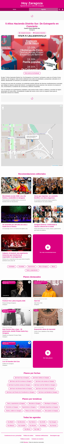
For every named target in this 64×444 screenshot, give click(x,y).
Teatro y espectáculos (32, 270)
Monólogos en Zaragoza (51, 403)
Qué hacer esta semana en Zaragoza (45, 381)
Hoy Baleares (11, 425)
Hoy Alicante (32, 425)
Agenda (43, 9)
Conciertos (6, 68)
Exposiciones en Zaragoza (29, 407)
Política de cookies (28, 435)
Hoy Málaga (43, 425)
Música (53, 266)
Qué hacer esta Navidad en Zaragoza (48, 392)
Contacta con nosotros (37, 438)
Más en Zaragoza (43, 266)
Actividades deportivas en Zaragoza (49, 407)
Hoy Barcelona (21, 422)
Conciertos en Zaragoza (12, 407)
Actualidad (21, 266)
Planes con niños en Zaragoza (33, 410)
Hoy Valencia (32, 422)
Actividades (12, 266)
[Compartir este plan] (25, 33)
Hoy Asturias (53, 425)
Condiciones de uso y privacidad (13, 435)
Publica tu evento (25, 438)
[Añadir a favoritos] (39, 33)
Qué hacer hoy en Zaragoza (22, 377)
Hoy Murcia (27, 429)
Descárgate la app (54, 435)
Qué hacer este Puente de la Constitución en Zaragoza (21, 392)
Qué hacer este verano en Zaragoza (45, 388)
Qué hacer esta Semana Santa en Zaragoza (21, 388)
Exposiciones (31, 266)
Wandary (26, 442)
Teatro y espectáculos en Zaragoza (16, 403)
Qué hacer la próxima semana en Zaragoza (19, 385)
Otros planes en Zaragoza (51, 410)
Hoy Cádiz (36, 429)
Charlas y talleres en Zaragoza (13, 410)
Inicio (14, 9)
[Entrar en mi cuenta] (62, 9)
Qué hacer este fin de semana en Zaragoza (21, 381)
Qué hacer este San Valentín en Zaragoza (44, 385)
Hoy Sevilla (42, 422)
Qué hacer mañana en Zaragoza (41, 377)
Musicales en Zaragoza (35, 403)
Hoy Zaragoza (52, 422)
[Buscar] (59, 9)
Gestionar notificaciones (41, 435)
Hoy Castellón (22, 425)
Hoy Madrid (11, 422)
